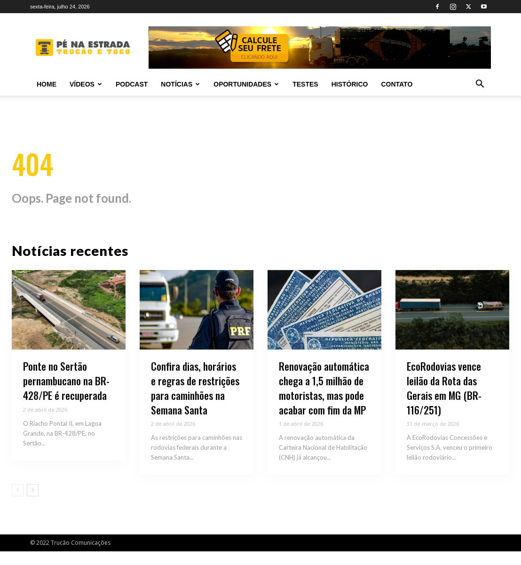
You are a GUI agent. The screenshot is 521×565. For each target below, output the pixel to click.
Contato (396, 84)
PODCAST (132, 84)
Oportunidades (246, 84)
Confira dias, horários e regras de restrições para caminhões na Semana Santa (195, 402)
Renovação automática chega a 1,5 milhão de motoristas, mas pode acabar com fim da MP (324, 402)
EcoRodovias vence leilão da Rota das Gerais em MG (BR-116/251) (444, 402)
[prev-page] (18, 504)
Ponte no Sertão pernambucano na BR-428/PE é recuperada (66, 395)
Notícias (180, 84)
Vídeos (86, 84)
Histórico (350, 84)
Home (46, 84)
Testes (305, 84)
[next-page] (33, 504)
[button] (479, 84)
